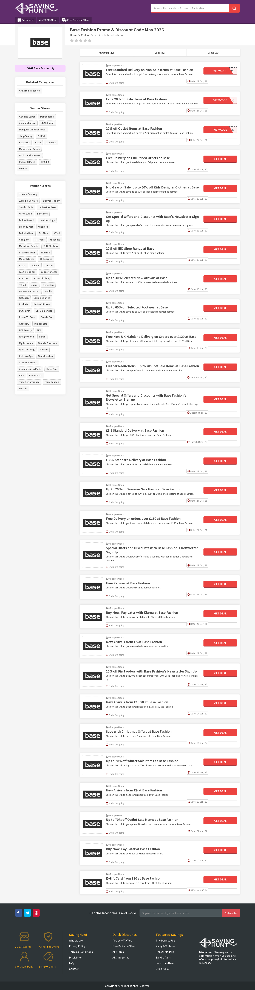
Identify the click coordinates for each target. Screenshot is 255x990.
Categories (26, 20)
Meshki (23, 388)
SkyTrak (45, 252)
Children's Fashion (92, 35)
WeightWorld (26, 336)
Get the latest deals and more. (113, 913)
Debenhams (47, 116)
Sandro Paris (26, 207)
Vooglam (24, 239)
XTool (57, 233)
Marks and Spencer (30, 155)
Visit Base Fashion (40, 68)
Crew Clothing (42, 278)
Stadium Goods (28, 362)
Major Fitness (26, 259)
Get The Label (27, 116)
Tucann (49, 265)
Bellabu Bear (26, 233)
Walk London (45, 356)
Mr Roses (40, 239)
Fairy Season (52, 382)
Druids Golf (47, 317)
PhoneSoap (35, 375)
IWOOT (23, 168)
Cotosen (24, 297)
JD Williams (47, 123)
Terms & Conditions (81, 952)
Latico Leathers (47, 207)
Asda (38, 142)
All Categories (120, 957)
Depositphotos (49, 271)
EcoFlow (43, 233)
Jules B (36, 265)
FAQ (71, 963)
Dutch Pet (24, 310)
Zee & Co (51, 142)
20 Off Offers (48, 20)
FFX (39, 330)
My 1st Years (26, 343)
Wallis (48, 291)
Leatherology (47, 220)
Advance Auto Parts (30, 369)
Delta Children (41, 304)
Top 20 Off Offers (122, 940)
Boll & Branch (26, 220)
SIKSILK (45, 162)
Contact (74, 969)
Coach (22, 265)
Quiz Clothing (27, 349)
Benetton (48, 285)
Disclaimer (75, 957)
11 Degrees (46, 259)
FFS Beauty (25, 330)
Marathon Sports (28, 246)
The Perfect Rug (28, 194)
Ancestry (24, 323)
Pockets (23, 304)
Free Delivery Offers (75, 20)
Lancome (42, 213)
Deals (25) (213, 52)
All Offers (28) (106, 52)
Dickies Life (40, 323)
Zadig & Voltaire (28, 200)
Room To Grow (27, 317)
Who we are (76, 940)
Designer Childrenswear (32, 129)
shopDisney (25, 136)
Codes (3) (159, 52)
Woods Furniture (47, 343)
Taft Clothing (50, 246)
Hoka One (51, 369)
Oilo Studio (25, 213)
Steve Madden (27, 252)
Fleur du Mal (26, 226)
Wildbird (43, 226)
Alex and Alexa (27, 123)
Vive (21, 375)
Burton (44, 349)
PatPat (41, 136)
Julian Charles (42, 297)
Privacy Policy (77, 946)
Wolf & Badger (27, 271)
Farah (42, 336)
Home (73, 35)
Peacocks (24, 142)
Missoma (55, 239)
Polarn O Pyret (27, 162)
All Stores (118, 952)
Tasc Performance (29, 382)
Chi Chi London (44, 310)
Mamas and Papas (29, 149)
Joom (34, 285)
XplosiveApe (26, 356)
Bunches (24, 278)
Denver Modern (51, 200)
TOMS (22, 285)
